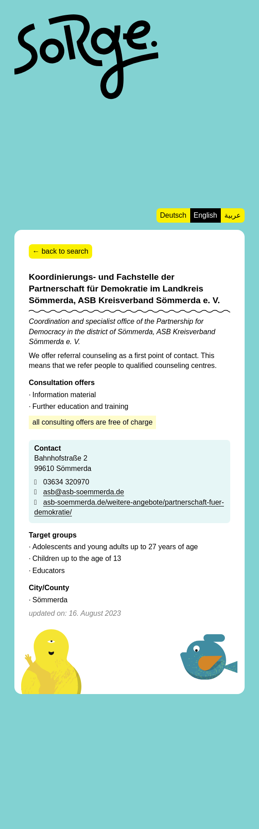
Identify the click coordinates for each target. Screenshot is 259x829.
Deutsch (173, 215)
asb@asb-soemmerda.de (83, 492)
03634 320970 (66, 482)
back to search (64, 251)
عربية (232, 215)
